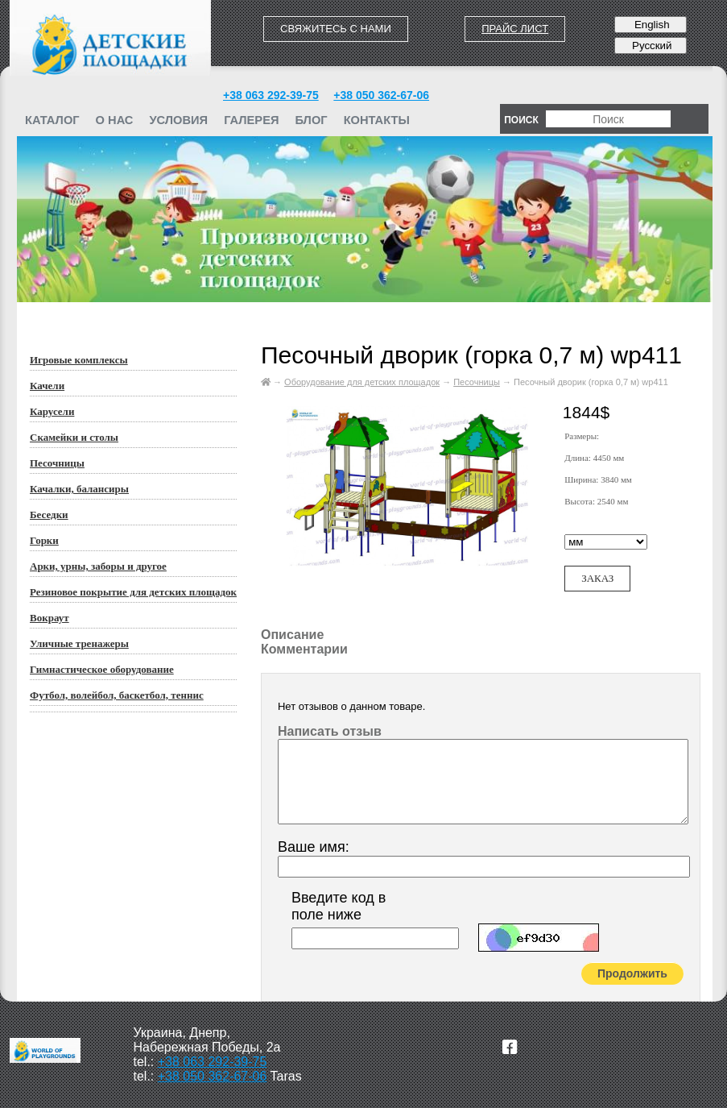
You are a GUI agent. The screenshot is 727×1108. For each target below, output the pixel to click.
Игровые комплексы (79, 360)
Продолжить (632, 973)
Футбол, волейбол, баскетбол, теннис (117, 695)
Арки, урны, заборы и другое (98, 566)
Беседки (49, 514)
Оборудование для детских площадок (362, 382)
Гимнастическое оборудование (102, 669)
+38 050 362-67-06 (381, 95)
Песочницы (57, 463)
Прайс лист (514, 29)
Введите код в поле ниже (338, 906)
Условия (178, 120)
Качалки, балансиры (79, 489)
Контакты (377, 120)
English (650, 25)
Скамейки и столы (74, 437)
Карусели (52, 411)
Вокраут (49, 618)
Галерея (251, 120)
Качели (47, 386)
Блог (311, 120)
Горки (44, 540)
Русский (650, 45)
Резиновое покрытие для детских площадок (133, 592)
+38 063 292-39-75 (271, 95)
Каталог (52, 120)
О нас (115, 120)
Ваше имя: (313, 847)
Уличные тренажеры (79, 643)
